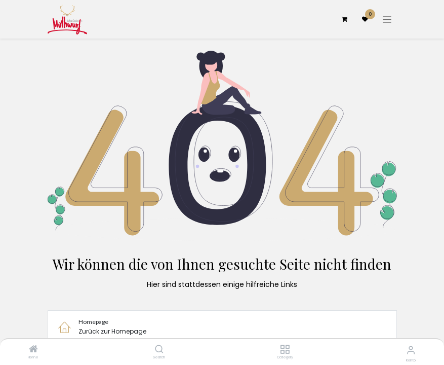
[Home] (33, 350)
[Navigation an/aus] (387, 19)
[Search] (159, 350)
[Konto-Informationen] (411, 350)
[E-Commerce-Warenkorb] (345, 19)
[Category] (285, 350)
